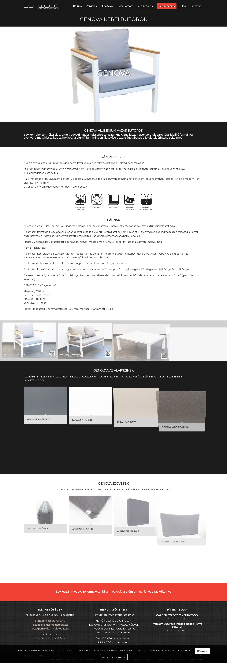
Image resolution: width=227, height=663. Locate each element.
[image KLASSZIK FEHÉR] (92, 407)
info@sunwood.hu (54, 620)
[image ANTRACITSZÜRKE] (46, 516)
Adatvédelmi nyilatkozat (114, 657)
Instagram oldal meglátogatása (49, 628)
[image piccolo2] (86, 342)
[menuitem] (77, 6)
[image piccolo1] (30, 342)
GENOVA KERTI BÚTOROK (113, 19)
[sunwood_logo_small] (41, 6)
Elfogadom (202, 651)
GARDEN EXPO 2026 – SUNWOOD (177, 615)
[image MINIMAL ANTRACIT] (46, 407)
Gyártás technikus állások (50, 638)
